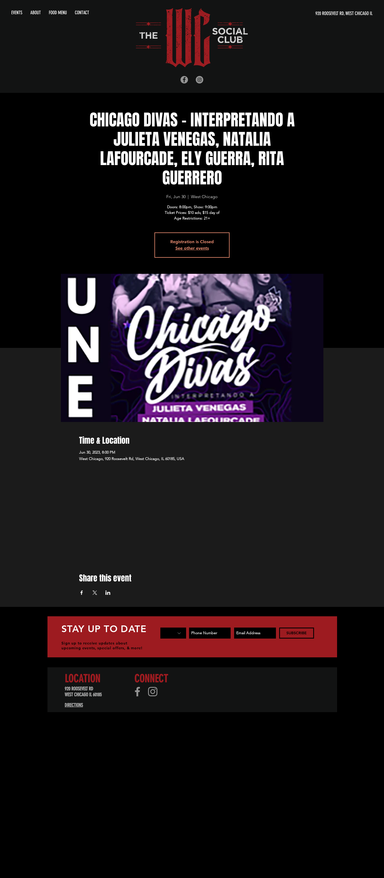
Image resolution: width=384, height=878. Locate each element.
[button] (35, 12)
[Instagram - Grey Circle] (199, 79)
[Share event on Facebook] (81, 593)
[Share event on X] (94, 593)
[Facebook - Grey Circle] (184, 79)
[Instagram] (152, 691)
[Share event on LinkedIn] (107, 593)
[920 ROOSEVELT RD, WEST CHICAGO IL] (321, 13)
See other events (192, 248)
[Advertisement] (161, 764)
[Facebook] (137, 691)
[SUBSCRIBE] (296, 633)
